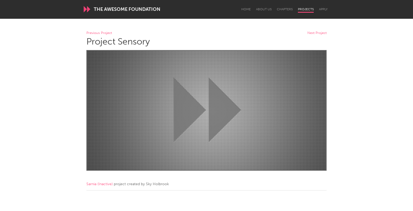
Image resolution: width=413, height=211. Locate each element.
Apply (323, 9)
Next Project (317, 33)
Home (246, 9)
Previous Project (99, 33)
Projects (306, 9)
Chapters (285, 9)
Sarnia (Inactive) (99, 184)
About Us (264, 9)
